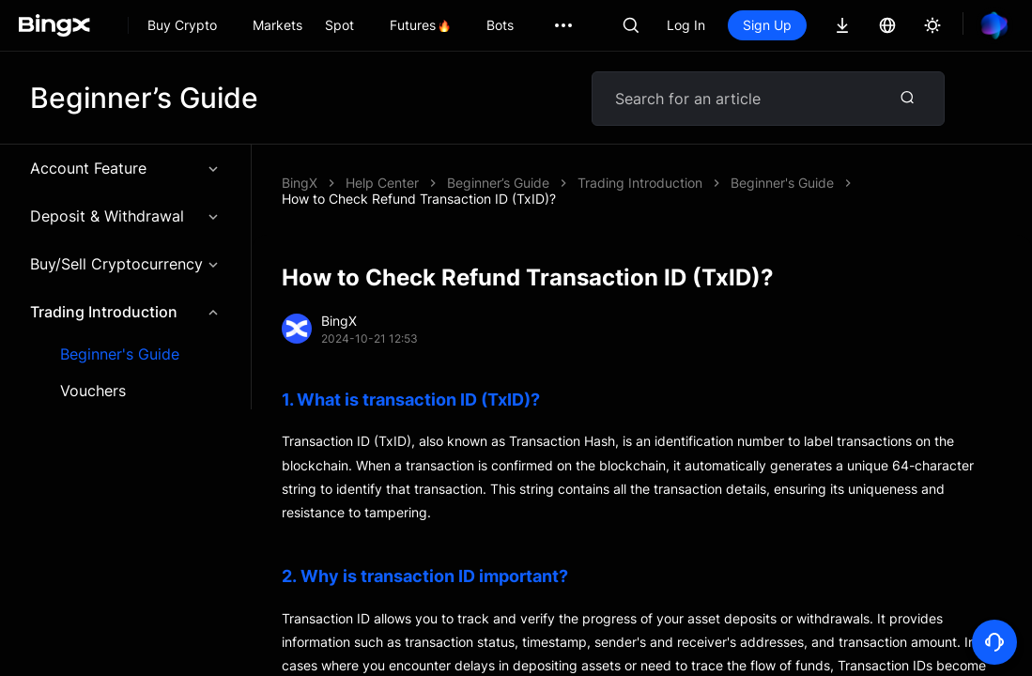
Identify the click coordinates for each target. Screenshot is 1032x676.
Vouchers (93, 391)
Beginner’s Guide (498, 183)
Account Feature (125, 168)
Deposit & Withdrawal (125, 216)
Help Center (382, 183)
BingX (299, 183)
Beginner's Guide (119, 354)
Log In (686, 25)
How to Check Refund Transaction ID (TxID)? (419, 199)
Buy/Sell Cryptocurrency (125, 263)
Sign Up (767, 25)
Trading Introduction (125, 311)
